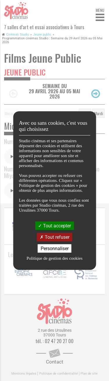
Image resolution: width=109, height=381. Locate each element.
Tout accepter (54, 225)
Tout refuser (54, 237)
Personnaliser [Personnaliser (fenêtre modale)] (55, 248)
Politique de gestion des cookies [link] (54, 258)
